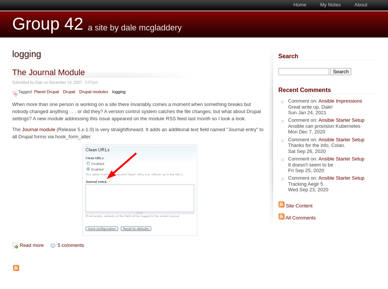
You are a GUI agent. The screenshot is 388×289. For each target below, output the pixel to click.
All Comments (300, 218)
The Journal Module (48, 72)
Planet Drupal (46, 91)
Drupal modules (93, 91)
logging (118, 91)
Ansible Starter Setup (341, 120)
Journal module (38, 129)
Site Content (299, 206)
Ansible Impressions (340, 101)
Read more (32, 245)
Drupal (69, 91)
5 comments (70, 245)
